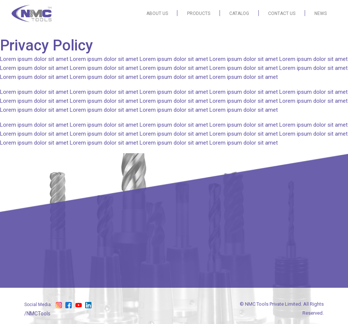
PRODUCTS (198, 13)
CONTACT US (281, 13)
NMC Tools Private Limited (273, 304)
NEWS (320, 13)
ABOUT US (157, 13)
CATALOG (239, 13)
